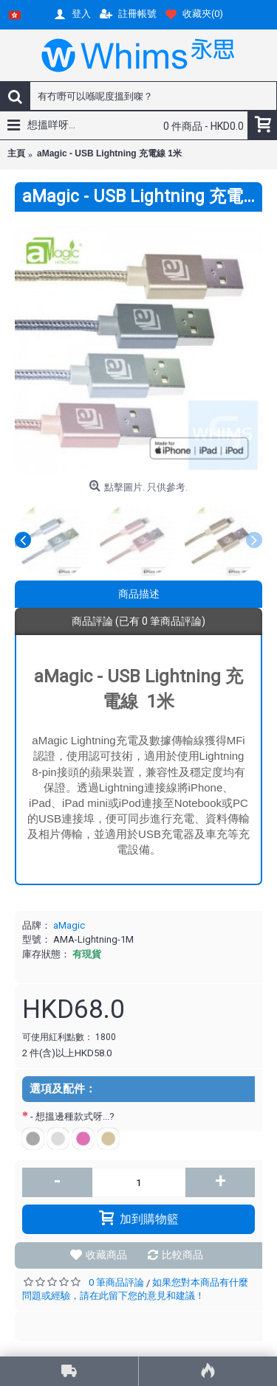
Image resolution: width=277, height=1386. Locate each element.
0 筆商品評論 (116, 1282)
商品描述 (139, 594)
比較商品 (182, 1255)
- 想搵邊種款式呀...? (74, 1116)
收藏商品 (106, 1255)
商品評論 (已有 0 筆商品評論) (138, 621)
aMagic (69, 925)
